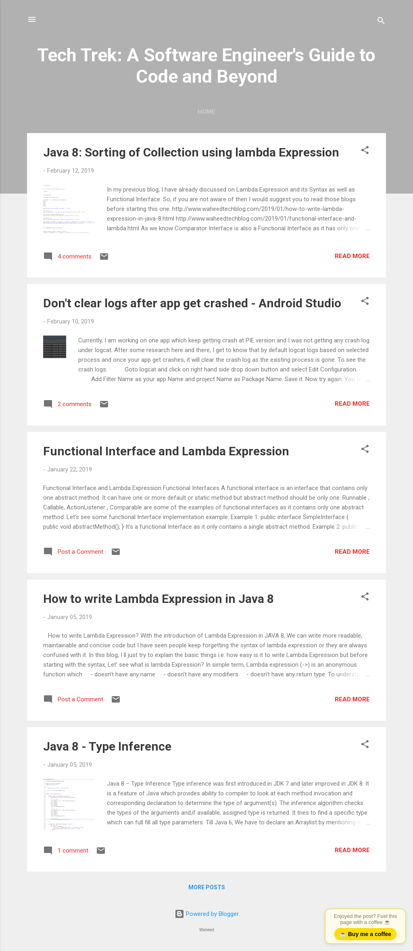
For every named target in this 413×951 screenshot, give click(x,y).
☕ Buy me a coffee (365, 934)
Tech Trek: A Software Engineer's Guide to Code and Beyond (206, 65)
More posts (206, 887)
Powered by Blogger (207, 914)
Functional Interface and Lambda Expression (166, 451)
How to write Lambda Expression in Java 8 (158, 599)
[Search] (381, 22)
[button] (365, 151)
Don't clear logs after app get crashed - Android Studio (192, 303)
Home (206, 111)
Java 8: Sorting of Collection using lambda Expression (191, 152)
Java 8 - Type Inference (107, 746)
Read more (352, 256)
